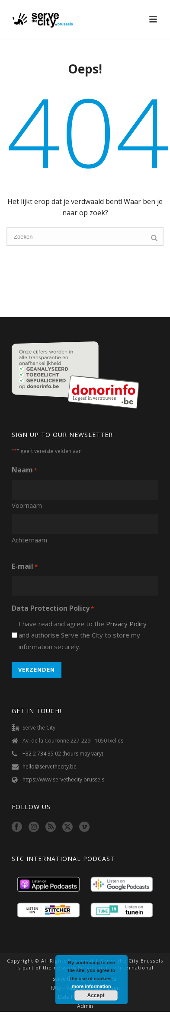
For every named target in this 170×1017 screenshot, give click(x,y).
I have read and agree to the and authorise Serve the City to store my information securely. (83, 635)
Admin (85, 1006)
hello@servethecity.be (49, 766)
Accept (95, 995)
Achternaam (29, 540)
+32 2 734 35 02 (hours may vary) (62, 753)
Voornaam (27, 505)
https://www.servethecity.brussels (63, 779)
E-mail (25, 567)
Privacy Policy (126, 623)
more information (91, 986)
